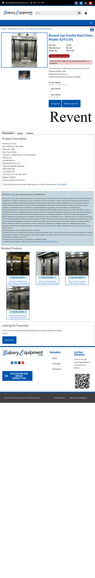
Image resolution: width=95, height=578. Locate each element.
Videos (29, 133)
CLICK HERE (61, 184)
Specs (20, 133)
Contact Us (56, 369)
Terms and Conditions (78, 398)
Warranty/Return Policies (49, 242)
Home (54, 358)
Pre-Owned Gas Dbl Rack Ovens (38, 29)
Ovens (3, 29)
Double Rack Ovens (16, 29)
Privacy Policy (59, 398)
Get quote (55, 103)
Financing (56, 363)
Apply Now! (9, 340)
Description (8, 133)
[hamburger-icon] (91, 22)
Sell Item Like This (71, 103)
